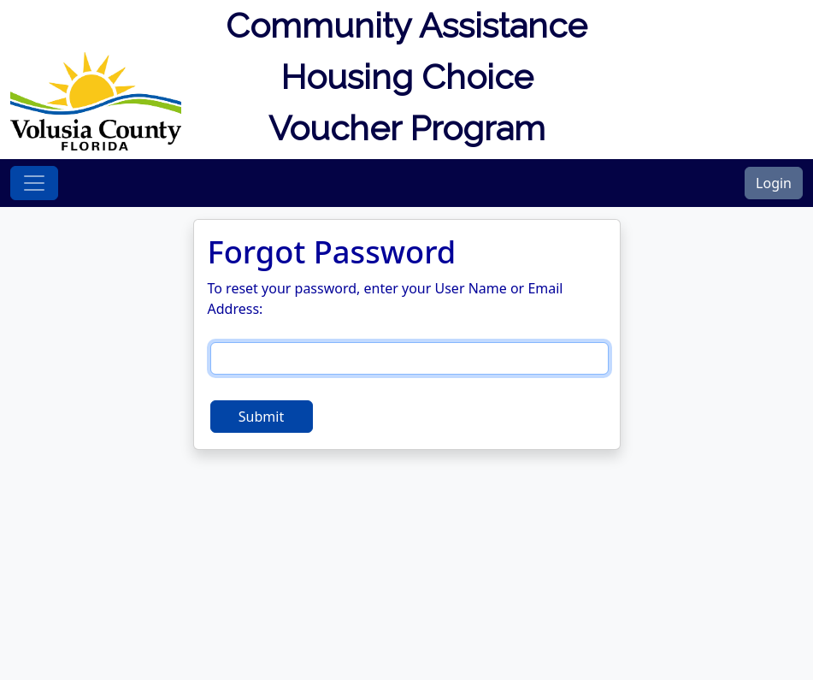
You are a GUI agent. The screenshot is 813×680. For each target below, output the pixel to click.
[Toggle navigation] (34, 183)
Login (774, 183)
